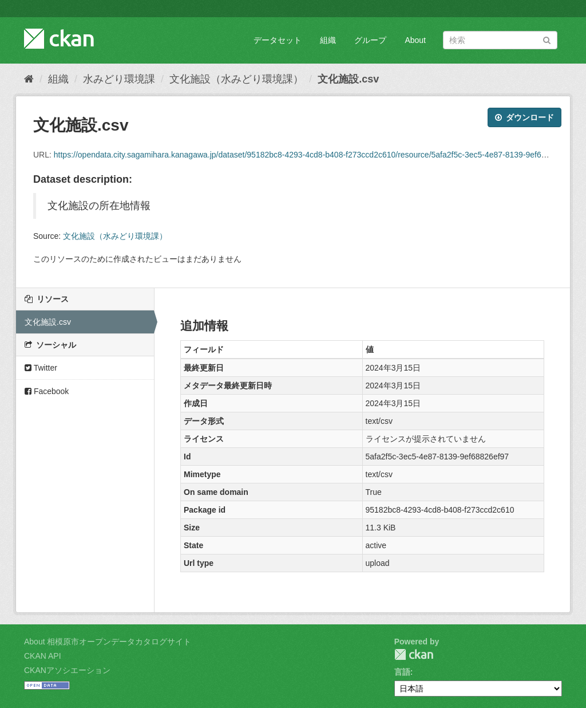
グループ (370, 40)
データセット (278, 40)
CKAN (413, 654)
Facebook (47, 391)
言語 (402, 671)
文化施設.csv (348, 79)
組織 (328, 40)
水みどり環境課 (119, 79)
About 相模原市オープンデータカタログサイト (107, 641)
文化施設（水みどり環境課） (236, 79)
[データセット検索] (500, 40)
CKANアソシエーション (67, 670)
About (415, 40)
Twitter (41, 367)
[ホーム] (29, 79)
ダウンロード (524, 117)
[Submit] (547, 39)
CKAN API (42, 655)
